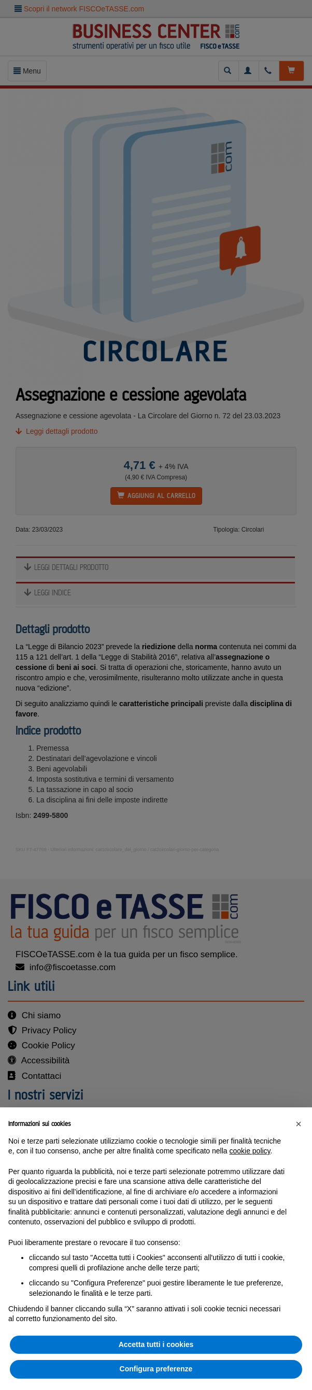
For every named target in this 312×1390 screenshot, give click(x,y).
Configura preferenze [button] (156, 1369)
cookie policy (249, 1151)
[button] (298, 1124)
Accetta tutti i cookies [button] (156, 1344)
